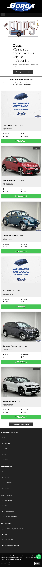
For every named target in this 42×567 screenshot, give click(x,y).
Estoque (5, 477)
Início (5, 472)
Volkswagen (6, 437)
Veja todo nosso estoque (21, 424)
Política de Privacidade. (14, 559)
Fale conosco (7, 500)
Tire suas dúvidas (8, 511)
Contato (5, 488)
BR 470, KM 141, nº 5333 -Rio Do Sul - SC (14, 529)
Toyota (5, 459)
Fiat (4, 454)
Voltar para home (23, 72)
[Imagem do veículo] (21, 106)
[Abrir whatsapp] (38, 557)
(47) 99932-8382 (7, 539)
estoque (28, 84)
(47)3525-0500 (7, 534)
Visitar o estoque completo (10, 505)
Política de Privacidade (9, 516)
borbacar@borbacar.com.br (10, 545)
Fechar (37, 563)
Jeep (4, 448)
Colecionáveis (7, 482)
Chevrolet (6, 443)
